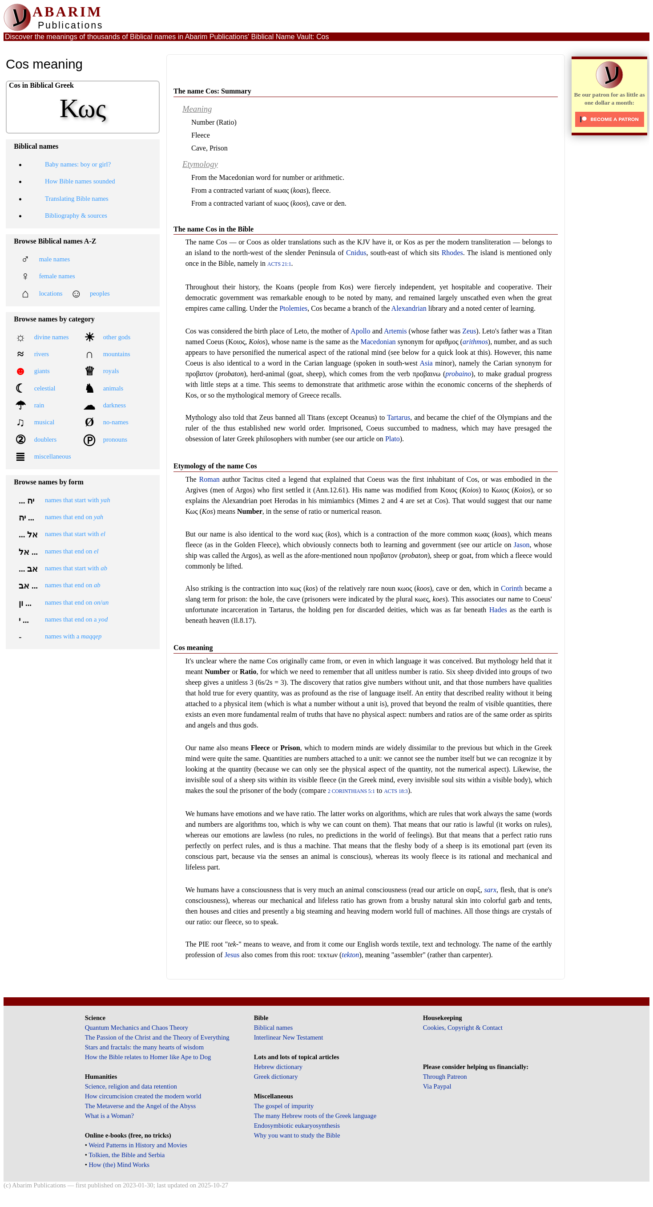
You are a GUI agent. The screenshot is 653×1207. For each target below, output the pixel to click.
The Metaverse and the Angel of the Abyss (140, 1105)
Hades (498, 610)
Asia (425, 363)
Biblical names (273, 1027)
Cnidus (356, 252)
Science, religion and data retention (131, 1086)
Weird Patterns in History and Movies (138, 1145)
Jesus (232, 955)
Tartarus (398, 417)
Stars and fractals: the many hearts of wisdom (144, 1047)
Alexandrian (409, 308)
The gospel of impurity (284, 1105)
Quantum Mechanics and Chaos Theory (137, 1027)
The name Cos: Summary (212, 91)
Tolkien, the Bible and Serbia (127, 1154)
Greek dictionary (276, 1076)
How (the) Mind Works (119, 1164)
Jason (522, 545)
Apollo (360, 331)
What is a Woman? (109, 1115)
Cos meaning (193, 647)
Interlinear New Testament (288, 1037)
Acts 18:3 (396, 791)
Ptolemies (293, 308)
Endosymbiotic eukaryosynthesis (297, 1125)
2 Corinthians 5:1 (351, 791)
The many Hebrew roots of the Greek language (315, 1115)
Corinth (512, 588)
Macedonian (377, 341)
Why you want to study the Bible (297, 1135)
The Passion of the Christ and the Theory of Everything (157, 1037)
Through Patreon (445, 1076)
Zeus (469, 331)
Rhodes (452, 252)
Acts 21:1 (279, 264)
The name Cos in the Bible (213, 229)
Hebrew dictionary (278, 1066)
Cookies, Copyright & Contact (463, 1027)
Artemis (395, 331)
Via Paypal (437, 1086)
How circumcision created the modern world (143, 1096)
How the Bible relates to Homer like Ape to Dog (148, 1057)
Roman (209, 479)
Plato (392, 439)
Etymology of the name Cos (215, 466)
